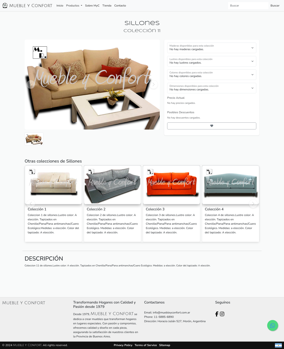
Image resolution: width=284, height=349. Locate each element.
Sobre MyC (92, 6)
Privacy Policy (123, 345)
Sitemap (164, 345)
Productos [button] (73, 6)
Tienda (106, 6)
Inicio (60, 6)
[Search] (248, 5)
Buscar (275, 6)
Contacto (120, 6)
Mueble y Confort (27, 5)
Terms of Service (146, 345)
